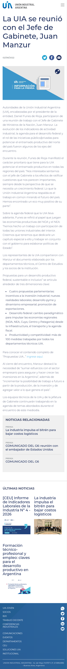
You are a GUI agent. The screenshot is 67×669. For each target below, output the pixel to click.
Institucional (11, 653)
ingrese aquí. (35, 356)
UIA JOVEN (8, 608)
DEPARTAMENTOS (12, 641)
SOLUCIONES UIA (12, 649)
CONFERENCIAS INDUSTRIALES (11, 625)
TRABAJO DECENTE (13, 620)
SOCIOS (7, 612)
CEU (5, 645)
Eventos (7, 637)
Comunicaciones (12, 633)
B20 (5, 616)
